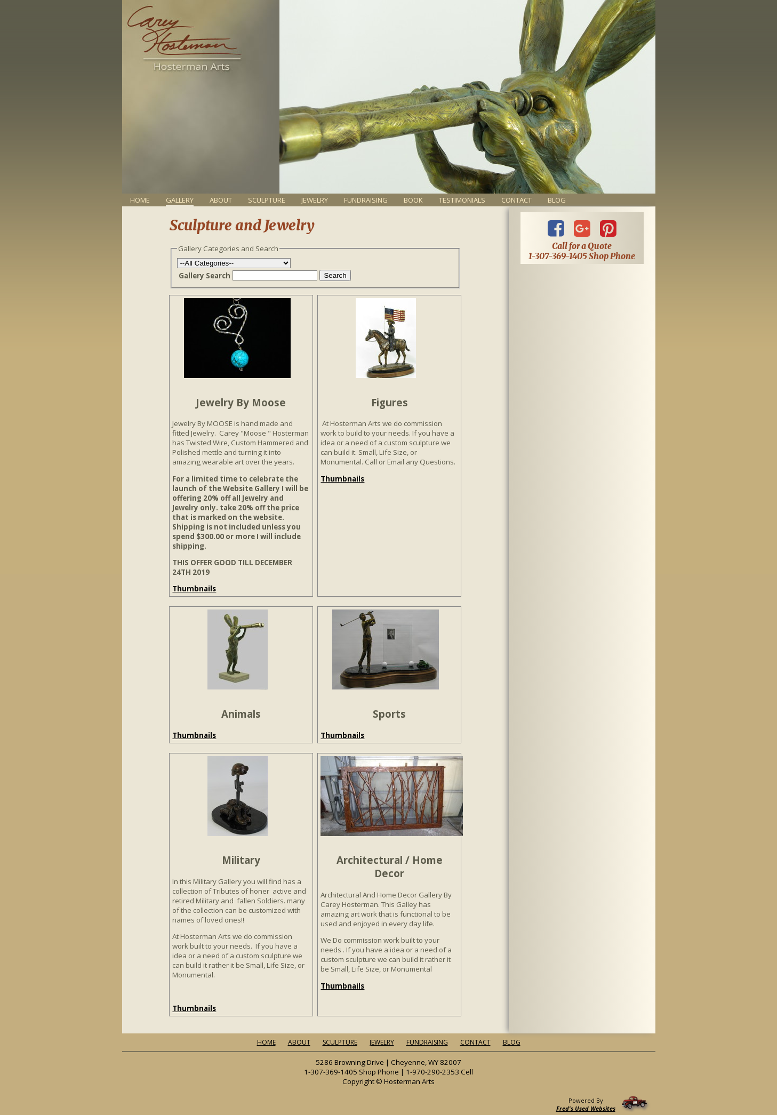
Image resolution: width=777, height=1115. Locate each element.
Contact (516, 200)
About (221, 200)
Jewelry (314, 200)
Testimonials (462, 200)
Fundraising (366, 200)
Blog (557, 200)
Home (140, 200)
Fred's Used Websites (585, 1108)
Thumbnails (194, 588)
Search (335, 275)
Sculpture (266, 200)
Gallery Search (204, 275)
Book (413, 200)
